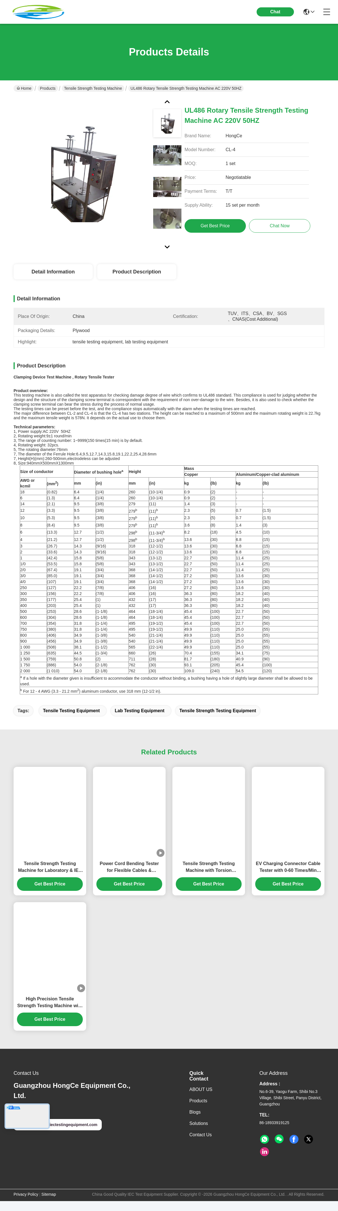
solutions (198, 1133)
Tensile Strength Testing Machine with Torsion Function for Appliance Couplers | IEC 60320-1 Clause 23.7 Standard (208, 877)
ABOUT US (201, 1099)
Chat (275, 11)
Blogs (195, 1122)
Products (47, 88)
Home (24, 88)
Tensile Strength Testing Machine (93, 88)
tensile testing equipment (71, 720)
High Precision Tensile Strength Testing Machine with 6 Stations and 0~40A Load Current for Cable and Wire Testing (50, 1012)
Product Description (136, 272)
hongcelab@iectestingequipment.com (57, 1134)
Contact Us (200, 1144)
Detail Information (53, 272)
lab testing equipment (139, 720)
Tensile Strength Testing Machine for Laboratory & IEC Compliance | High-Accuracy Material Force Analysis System (50, 877)
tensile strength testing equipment (217, 720)
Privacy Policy (26, 1204)
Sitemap (49, 1204)
